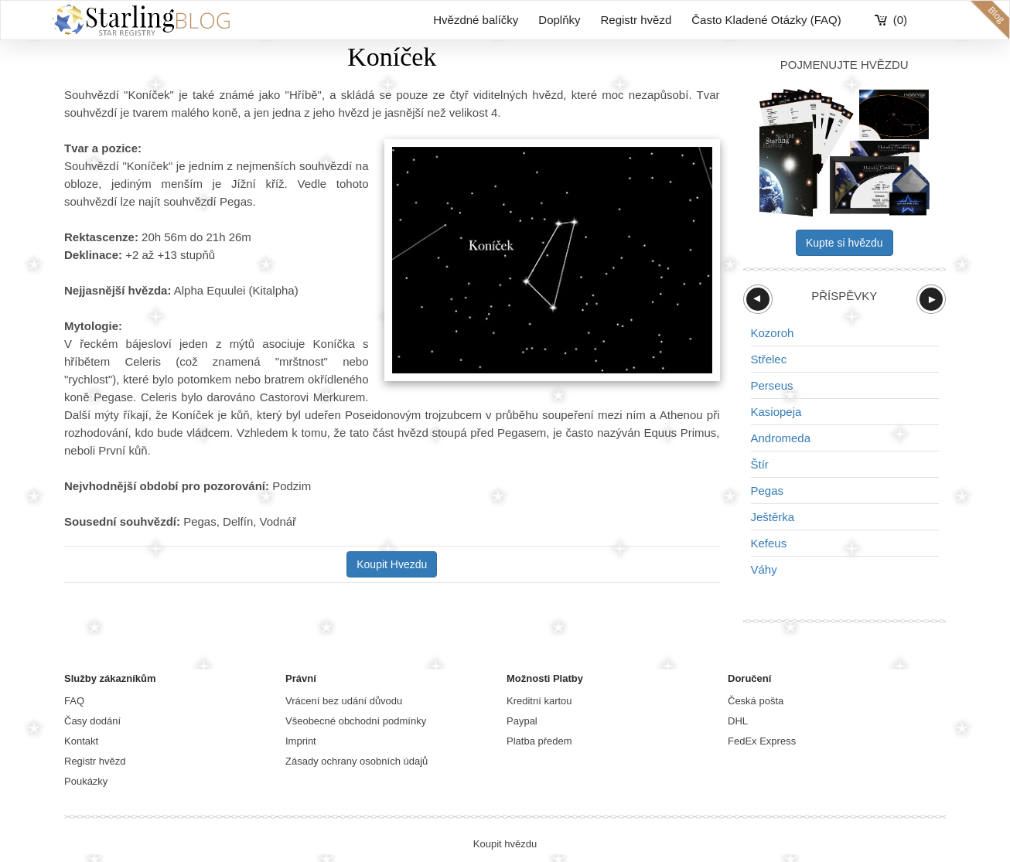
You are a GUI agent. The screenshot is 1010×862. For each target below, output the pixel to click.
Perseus (772, 385)
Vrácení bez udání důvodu (343, 701)
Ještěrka (773, 516)
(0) (900, 19)
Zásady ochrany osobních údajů (356, 761)
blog (990, 20)
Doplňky (559, 19)
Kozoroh (772, 332)
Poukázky (85, 781)
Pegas (767, 490)
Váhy (764, 569)
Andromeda (781, 438)
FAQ (74, 701)
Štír (760, 464)
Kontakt (81, 741)
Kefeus (769, 543)
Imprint (300, 741)
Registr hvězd (636, 19)
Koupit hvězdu (505, 844)
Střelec (769, 359)
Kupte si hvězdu (844, 243)
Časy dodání (92, 721)
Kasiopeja (776, 411)
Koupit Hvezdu (392, 564)
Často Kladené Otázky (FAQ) (766, 19)
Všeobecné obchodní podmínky (355, 721)
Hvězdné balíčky (475, 19)
